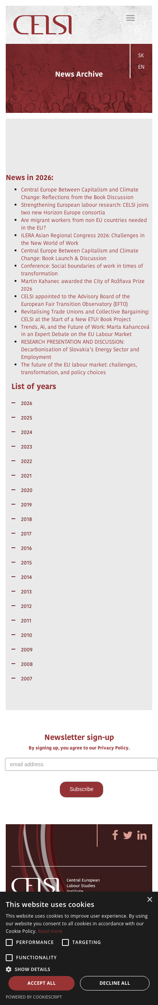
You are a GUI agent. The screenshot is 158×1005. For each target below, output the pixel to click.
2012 (26, 606)
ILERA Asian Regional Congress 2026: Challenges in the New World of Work (83, 239)
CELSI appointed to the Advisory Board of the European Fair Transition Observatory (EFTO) (75, 300)
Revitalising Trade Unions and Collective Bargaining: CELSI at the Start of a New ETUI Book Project (85, 315)
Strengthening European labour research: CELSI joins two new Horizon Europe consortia (85, 208)
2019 (26, 504)
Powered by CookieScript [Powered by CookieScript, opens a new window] (34, 997)
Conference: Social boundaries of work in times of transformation (82, 269)
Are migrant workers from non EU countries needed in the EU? (84, 224)
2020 (27, 490)
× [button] (149, 900)
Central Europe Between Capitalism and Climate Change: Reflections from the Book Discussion (79, 193)
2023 (26, 446)
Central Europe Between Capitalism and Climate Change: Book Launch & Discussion (79, 254)
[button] (79, 969)
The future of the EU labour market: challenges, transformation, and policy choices (79, 368)
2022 (26, 461)
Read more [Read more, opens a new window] (50, 931)
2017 (26, 533)
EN (141, 67)
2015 (26, 562)
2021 (26, 475)
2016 (26, 548)
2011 (26, 620)
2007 (26, 678)
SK (141, 55)
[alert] (79, 948)
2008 (27, 664)
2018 (26, 519)
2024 (26, 432)
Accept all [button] (42, 983)
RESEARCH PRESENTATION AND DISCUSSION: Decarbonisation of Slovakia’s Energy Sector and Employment (80, 349)
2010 (26, 635)
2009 (27, 649)
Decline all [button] (114, 983)
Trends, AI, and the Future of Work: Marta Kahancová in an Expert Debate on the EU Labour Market (85, 330)
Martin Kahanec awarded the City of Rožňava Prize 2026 (83, 285)
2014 (26, 577)
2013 (26, 591)
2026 (26, 403)
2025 (26, 417)
